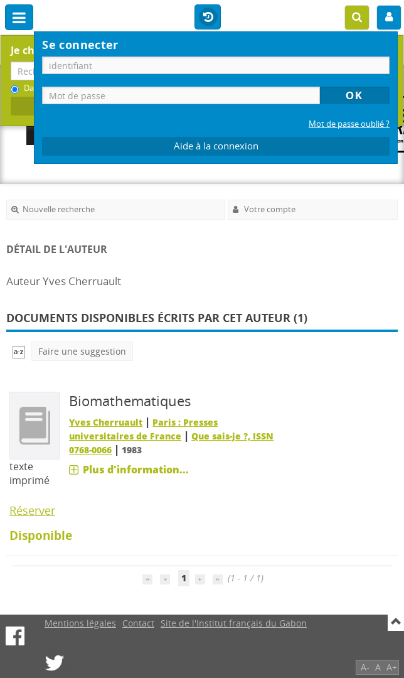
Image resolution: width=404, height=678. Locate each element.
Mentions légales (80, 623)
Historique (207, 17)
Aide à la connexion (216, 146)
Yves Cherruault (105, 422)
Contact (138, 623)
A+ (391, 667)
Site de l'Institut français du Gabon (234, 623)
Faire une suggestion (82, 351)
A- (365, 667)
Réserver (32, 510)
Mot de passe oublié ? (349, 124)
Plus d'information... (136, 469)
